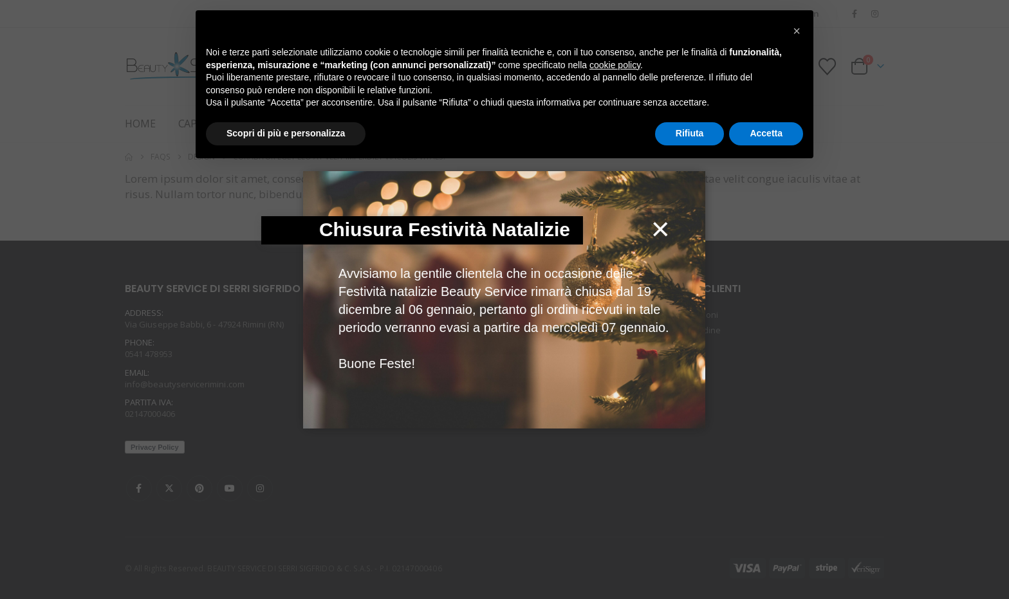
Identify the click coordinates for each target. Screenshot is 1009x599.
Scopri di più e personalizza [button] (286, 133)
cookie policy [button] (614, 65)
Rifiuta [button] (690, 133)
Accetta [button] (766, 133)
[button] (796, 31)
